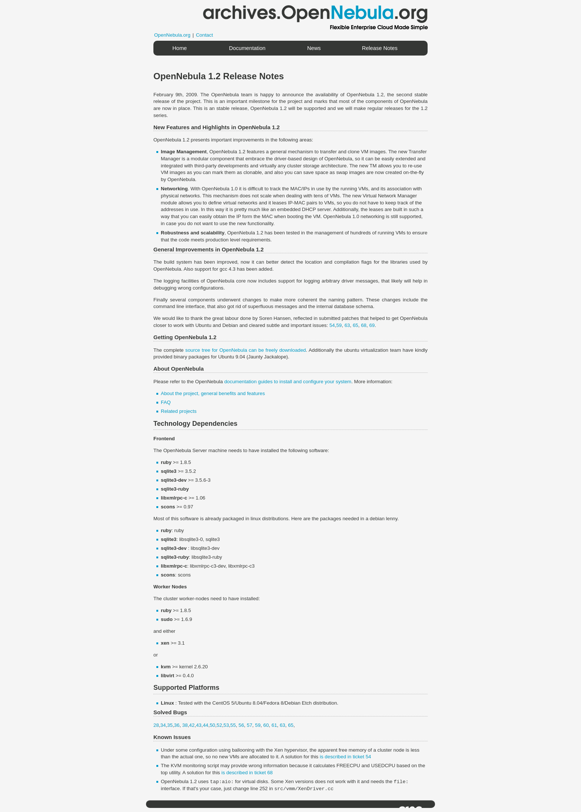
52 (219, 725)
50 (212, 725)
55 (233, 725)
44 (205, 725)
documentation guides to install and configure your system (287, 381)
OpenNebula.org (172, 35)
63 (347, 325)
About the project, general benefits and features (213, 393)
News (314, 48)
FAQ (166, 402)
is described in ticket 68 (247, 772)
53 (226, 725)
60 (266, 725)
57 (249, 725)
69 (372, 325)
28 (156, 725)
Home (179, 48)
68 (363, 325)
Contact (204, 35)
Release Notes (380, 48)
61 (274, 725)
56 (241, 725)
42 (192, 725)
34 (163, 725)
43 (199, 725)
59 (339, 325)
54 (332, 325)
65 (355, 325)
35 (170, 725)
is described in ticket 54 (345, 756)
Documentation (247, 48)
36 (177, 725)
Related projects (178, 411)
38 (185, 725)
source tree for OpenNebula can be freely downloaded (245, 350)
